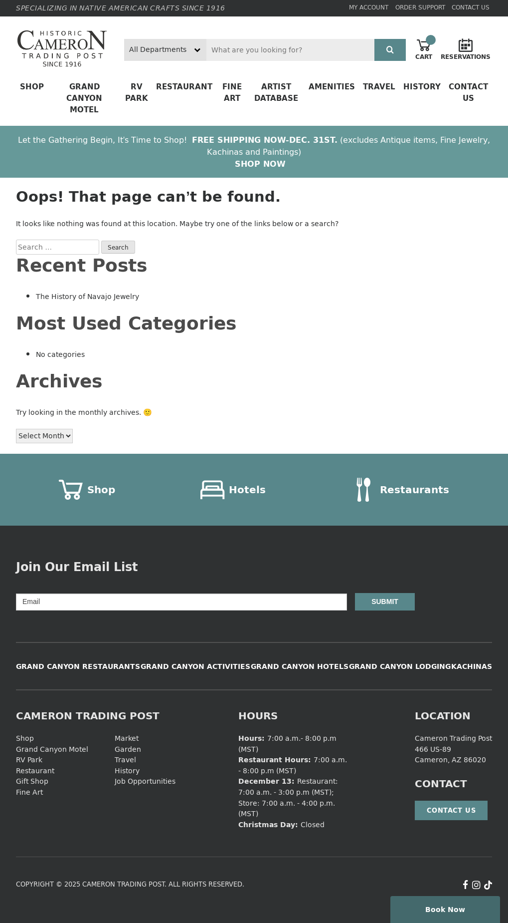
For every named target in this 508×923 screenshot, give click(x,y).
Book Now (445, 909)
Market (127, 738)
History (422, 86)
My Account (368, 7)
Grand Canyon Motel (84, 98)
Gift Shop (32, 781)
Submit (384, 602)
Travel (379, 86)
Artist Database (276, 92)
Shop (32, 86)
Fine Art (232, 92)
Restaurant (184, 86)
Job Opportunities (145, 781)
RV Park (136, 92)
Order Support (420, 7)
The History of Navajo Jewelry (87, 296)
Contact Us (471, 7)
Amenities (332, 86)
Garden (128, 749)
